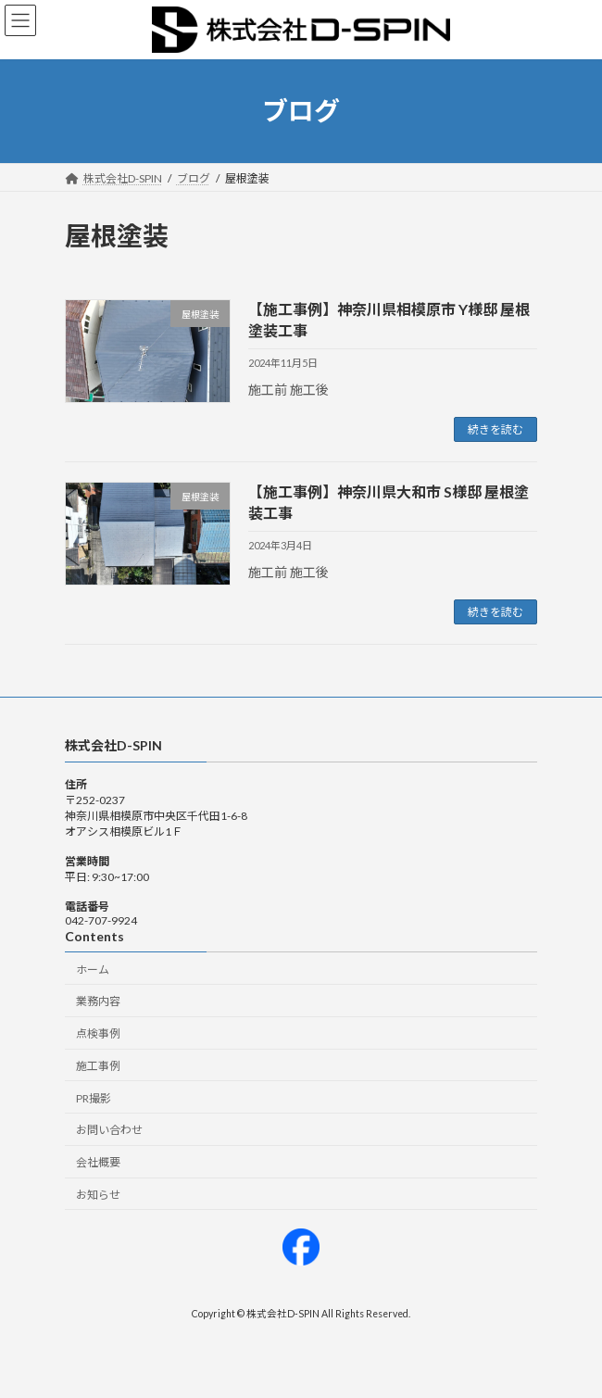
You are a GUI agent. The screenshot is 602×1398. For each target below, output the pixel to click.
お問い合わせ (109, 1131)
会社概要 (98, 1162)
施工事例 (98, 1066)
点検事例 (98, 1033)
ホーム (92, 969)
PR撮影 (93, 1098)
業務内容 (98, 1001)
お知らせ (98, 1195)
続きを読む (495, 429)
